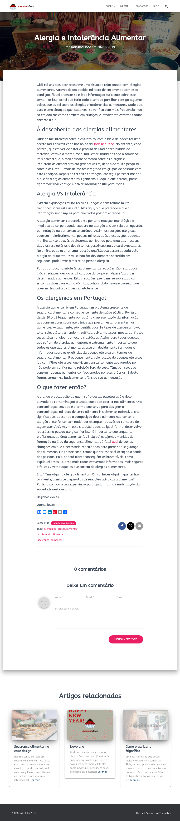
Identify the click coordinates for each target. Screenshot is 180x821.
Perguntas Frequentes (24, 813)
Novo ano (77, 747)
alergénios (50, 528)
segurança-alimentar (50, 540)
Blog (156, 6)
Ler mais (35, 780)
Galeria (125, 6)
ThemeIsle (165, 813)
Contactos (142, 6)
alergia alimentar (67, 528)
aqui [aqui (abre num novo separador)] (115, 442)
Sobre (110, 6)
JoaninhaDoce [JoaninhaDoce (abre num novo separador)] (104, 144)
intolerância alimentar (50, 534)
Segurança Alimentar (63, 523)
